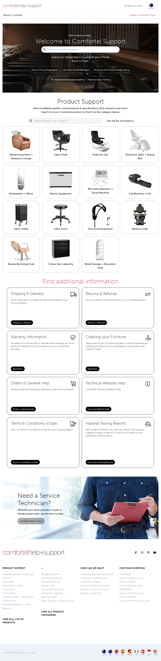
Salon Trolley (9, 593)
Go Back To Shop (133, 6)
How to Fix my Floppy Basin (45, 70)
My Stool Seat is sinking (99, 79)
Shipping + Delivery (22, 322)
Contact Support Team (31, 521)
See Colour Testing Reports (100, 462)
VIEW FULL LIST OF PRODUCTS (13, 621)
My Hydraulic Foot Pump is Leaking (67, 79)
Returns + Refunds (96, 322)
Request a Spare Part (90, 593)
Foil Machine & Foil (51, 582)
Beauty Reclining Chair (53, 589)
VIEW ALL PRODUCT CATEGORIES (53, 613)
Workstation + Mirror (13, 585)
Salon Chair (8, 582)
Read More (18, 369)
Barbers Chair (48, 585)
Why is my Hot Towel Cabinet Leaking (111, 70)
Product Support (13, 15)
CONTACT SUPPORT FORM (142, 15)
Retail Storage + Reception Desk (58, 600)
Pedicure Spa (9, 600)
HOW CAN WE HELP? (92, 568)
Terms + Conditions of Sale (25, 462)
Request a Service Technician (95, 589)
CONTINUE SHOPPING (132, 568)
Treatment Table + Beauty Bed (18, 597)
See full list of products (120, 120)
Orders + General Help (23, 409)
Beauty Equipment (51, 574)
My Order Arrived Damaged (76, 70)
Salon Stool (8, 589)
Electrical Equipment (52, 578)
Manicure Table (49, 597)
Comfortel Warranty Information (96, 574)
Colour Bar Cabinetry (52, 593)
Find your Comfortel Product (95, 585)
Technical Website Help (98, 409)
